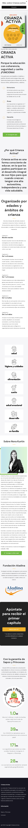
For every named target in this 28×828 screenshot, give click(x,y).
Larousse (3, 815)
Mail (8, 549)
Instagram (22, 546)
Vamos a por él (14, 629)
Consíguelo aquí (11, 134)
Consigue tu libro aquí (11, 553)
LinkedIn (3, 549)
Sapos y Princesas (5, 812)
